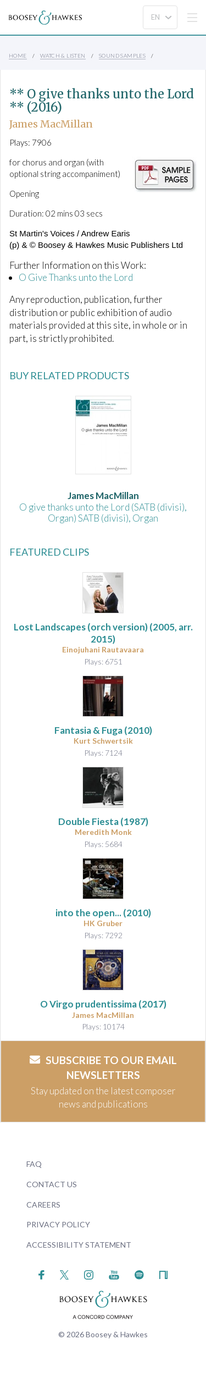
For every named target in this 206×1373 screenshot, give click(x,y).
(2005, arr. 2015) (103, 633)
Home (18, 55)
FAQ (34, 1164)
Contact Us (51, 1184)
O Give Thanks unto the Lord (76, 277)
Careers (43, 1204)
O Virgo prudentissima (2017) (103, 1004)
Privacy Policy (58, 1224)
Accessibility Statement (78, 1244)
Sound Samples (122, 55)
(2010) (103, 730)
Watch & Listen (63, 55)
